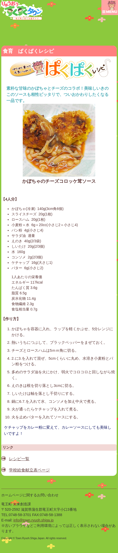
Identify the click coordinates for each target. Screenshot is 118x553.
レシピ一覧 (19, 459)
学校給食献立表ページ (29, 470)
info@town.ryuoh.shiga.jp (33, 520)
